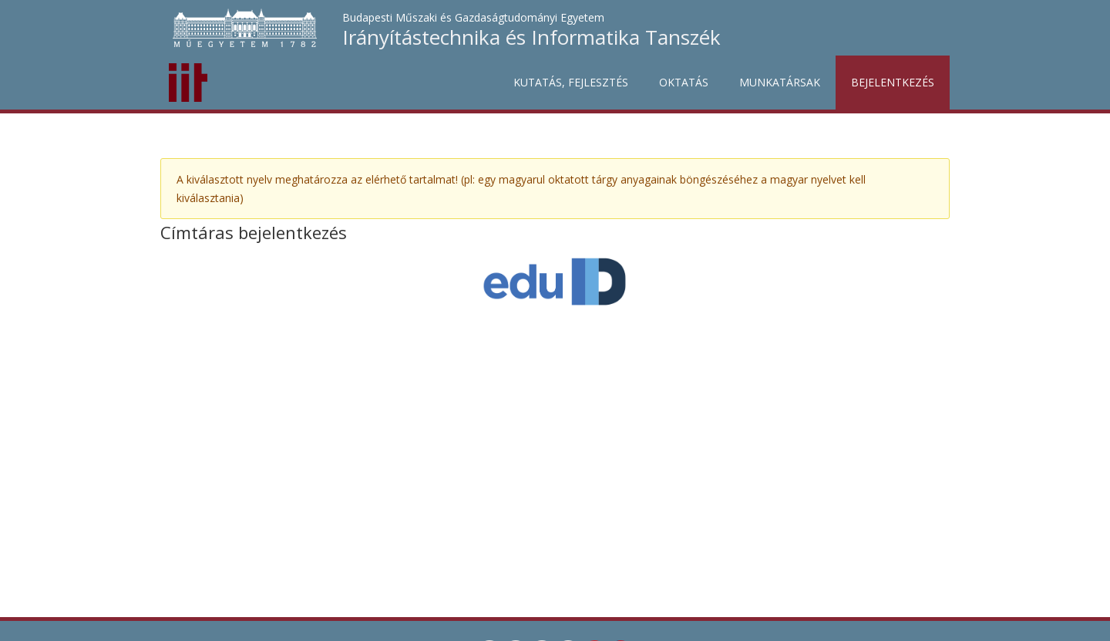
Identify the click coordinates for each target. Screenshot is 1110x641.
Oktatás (683, 82)
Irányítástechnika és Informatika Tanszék (531, 37)
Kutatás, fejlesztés (570, 82)
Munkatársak (779, 82)
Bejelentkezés (892, 82)
